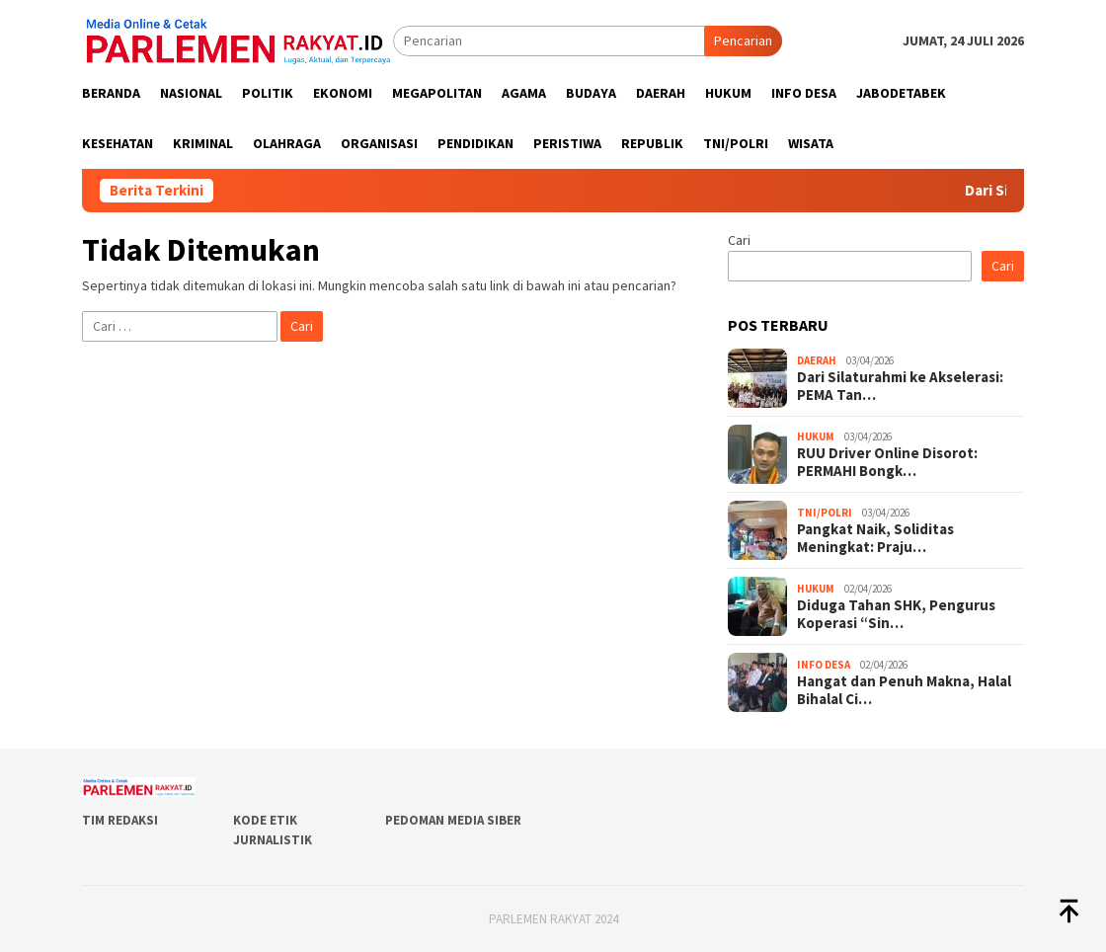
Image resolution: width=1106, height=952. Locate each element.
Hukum (815, 436)
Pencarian (743, 40)
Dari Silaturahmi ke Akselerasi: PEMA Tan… (900, 386)
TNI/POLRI (824, 512)
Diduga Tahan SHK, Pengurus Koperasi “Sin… (896, 614)
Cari (739, 240)
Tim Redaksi (120, 820)
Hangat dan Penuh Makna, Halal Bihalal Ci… (904, 690)
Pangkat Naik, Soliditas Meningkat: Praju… (875, 538)
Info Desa (823, 665)
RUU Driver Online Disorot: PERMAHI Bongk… (887, 462)
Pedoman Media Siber (453, 820)
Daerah (816, 360)
